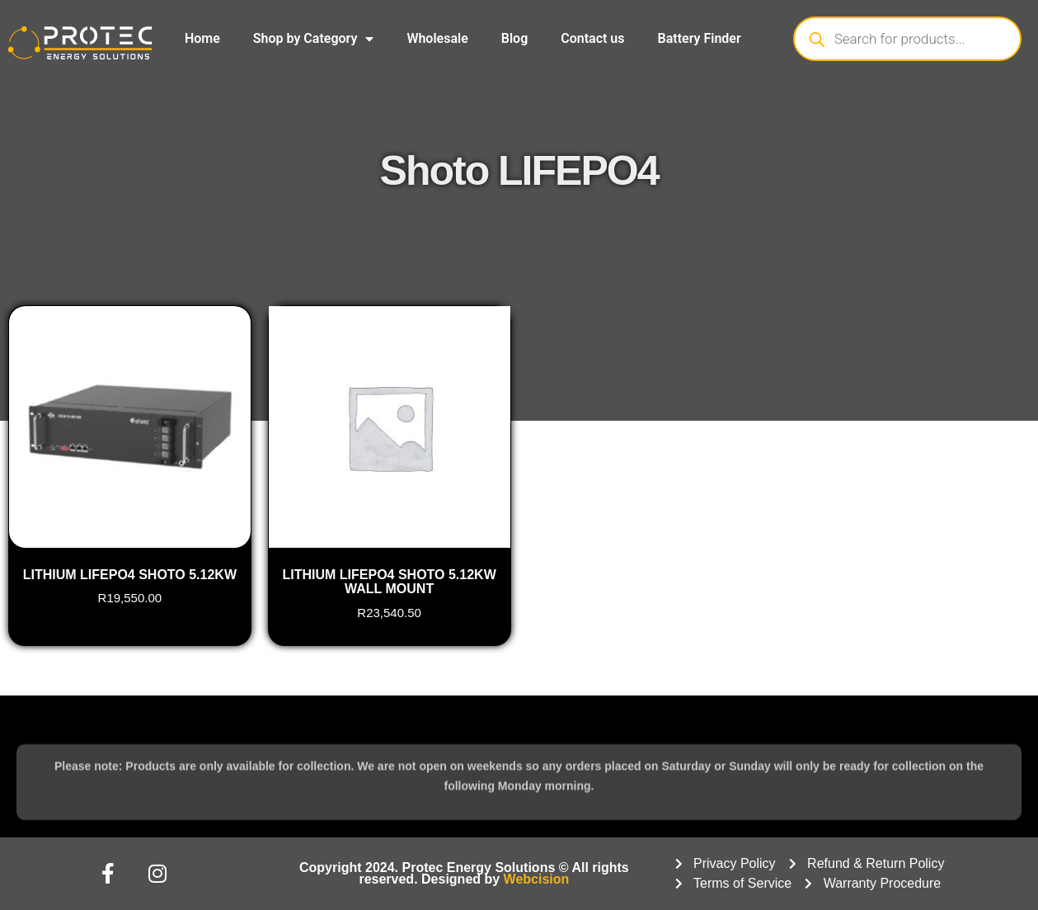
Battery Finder (699, 38)
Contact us (592, 38)
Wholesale (436, 38)
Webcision (537, 879)
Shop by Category (313, 39)
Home (202, 38)
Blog (514, 38)
